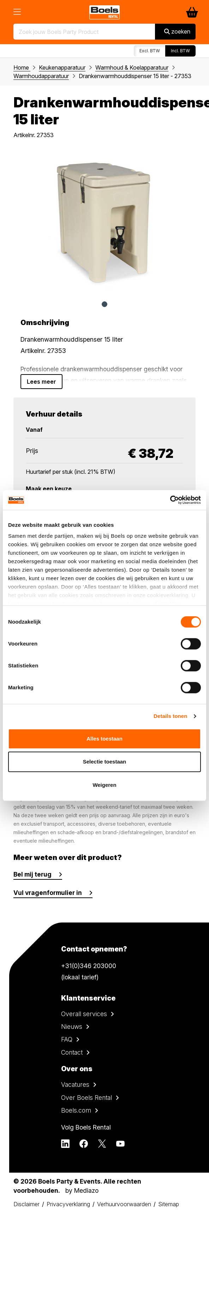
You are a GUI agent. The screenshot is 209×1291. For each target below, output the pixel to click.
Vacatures (75, 1084)
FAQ (66, 1039)
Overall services (84, 1014)
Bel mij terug (32, 874)
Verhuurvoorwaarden (124, 1204)
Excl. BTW (149, 50)
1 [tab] (104, 304)
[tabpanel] (104, 222)
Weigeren (104, 785)
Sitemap (168, 1204)
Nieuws (71, 1026)
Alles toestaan (104, 739)
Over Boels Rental (86, 1097)
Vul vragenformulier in (47, 892)
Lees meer (41, 381)
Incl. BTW (180, 50)
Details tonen (170, 716)
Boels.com (76, 1110)
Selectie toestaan (104, 762)
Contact (72, 1052)
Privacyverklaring (68, 1204)
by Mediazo (81, 1190)
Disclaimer (26, 1204)
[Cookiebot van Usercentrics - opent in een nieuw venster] (170, 500)
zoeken (177, 31)
